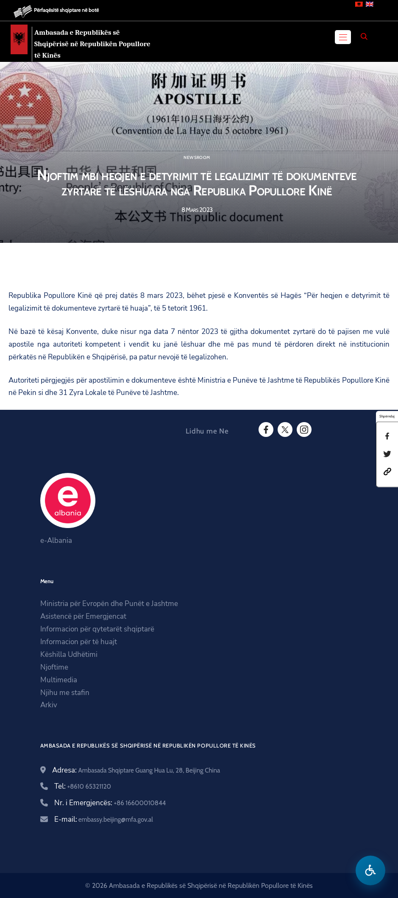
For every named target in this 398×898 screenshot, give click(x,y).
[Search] (364, 36)
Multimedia (58, 680)
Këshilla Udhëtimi (68, 654)
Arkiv (48, 705)
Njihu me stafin (64, 693)
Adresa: (136, 770)
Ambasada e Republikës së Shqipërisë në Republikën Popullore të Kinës (92, 43)
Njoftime (54, 667)
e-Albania (56, 540)
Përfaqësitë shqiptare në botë (66, 10)
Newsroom (197, 157)
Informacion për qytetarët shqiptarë (97, 629)
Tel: (82, 786)
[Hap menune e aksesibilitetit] (370, 870)
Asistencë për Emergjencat (83, 616)
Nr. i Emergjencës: (110, 803)
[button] (387, 471)
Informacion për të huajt (78, 642)
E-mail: (103, 819)
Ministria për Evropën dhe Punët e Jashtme (109, 604)
